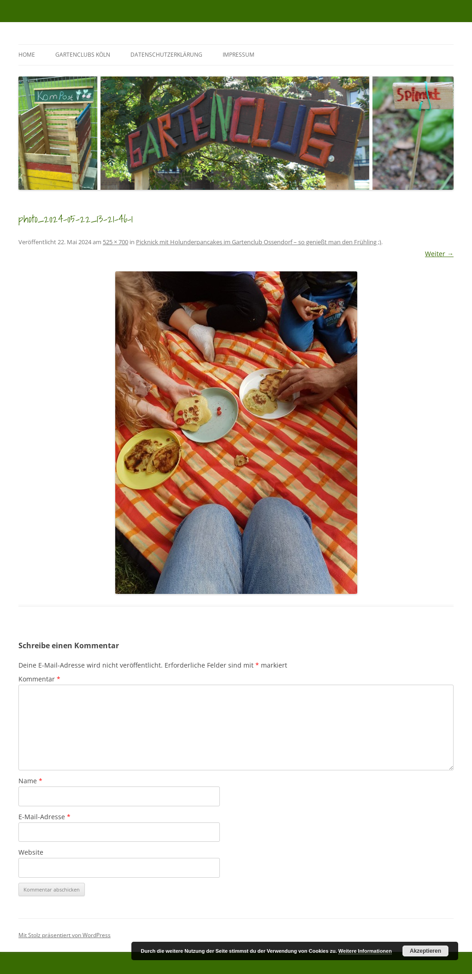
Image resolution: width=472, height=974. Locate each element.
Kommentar (39, 679)
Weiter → (439, 253)
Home (26, 55)
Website (30, 852)
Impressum (238, 55)
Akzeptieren (425, 951)
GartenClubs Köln (82, 55)
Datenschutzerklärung (166, 55)
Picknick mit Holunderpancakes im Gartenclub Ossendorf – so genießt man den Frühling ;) (258, 242)
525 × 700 (115, 242)
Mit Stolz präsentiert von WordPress (64, 935)
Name (30, 780)
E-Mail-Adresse (44, 816)
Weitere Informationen (365, 951)
